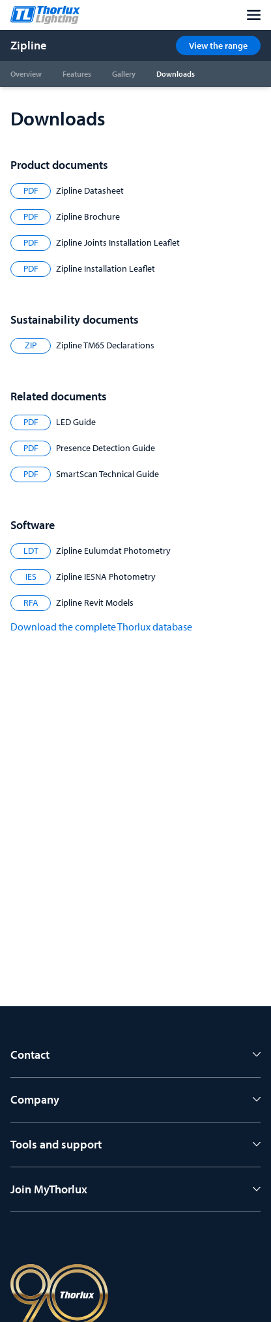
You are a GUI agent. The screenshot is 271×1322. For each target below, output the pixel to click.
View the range (218, 45)
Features (77, 74)
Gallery (124, 74)
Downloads (175, 74)
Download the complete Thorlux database (101, 626)
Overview (26, 74)
